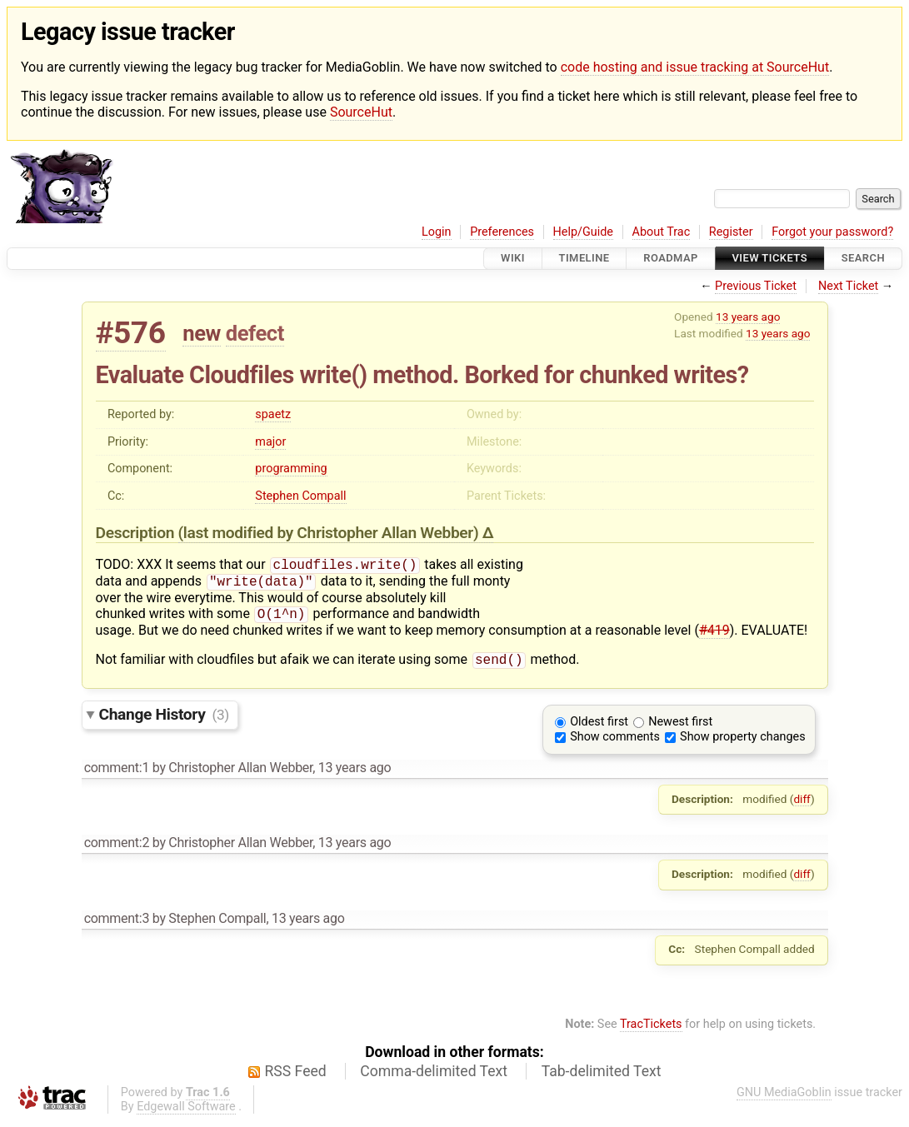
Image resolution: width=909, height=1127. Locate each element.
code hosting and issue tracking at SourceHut (695, 67)
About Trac (661, 232)
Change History (164, 721)
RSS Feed (296, 1078)
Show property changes (742, 743)
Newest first (680, 728)
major (270, 442)
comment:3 (116, 925)
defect (255, 333)
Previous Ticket (756, 286)
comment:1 (116, 774)
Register (731, 232)
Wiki (513, 258)
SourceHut (361, 112)
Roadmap (670, 258)
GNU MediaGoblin (784, 1099)
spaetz (273, 414)
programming (291, 468)
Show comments (615, 743)
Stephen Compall (300, 496)
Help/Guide (583, 232)
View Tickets (769, 258)
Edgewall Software (186, 1113)
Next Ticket (848, 286)
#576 (131, 333)
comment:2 (116, 849)
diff (802, 805)
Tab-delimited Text (602, 1078)
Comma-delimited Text (433, 1078)
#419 (714, 635)
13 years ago (748, 316)
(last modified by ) (330, 532)
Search (863, 258)
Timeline (584, 258)
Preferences (502, 232)
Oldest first (599, 728)
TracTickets (651, 1031)
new (201, 333)
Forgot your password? (832, 232)
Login (437, 232)
